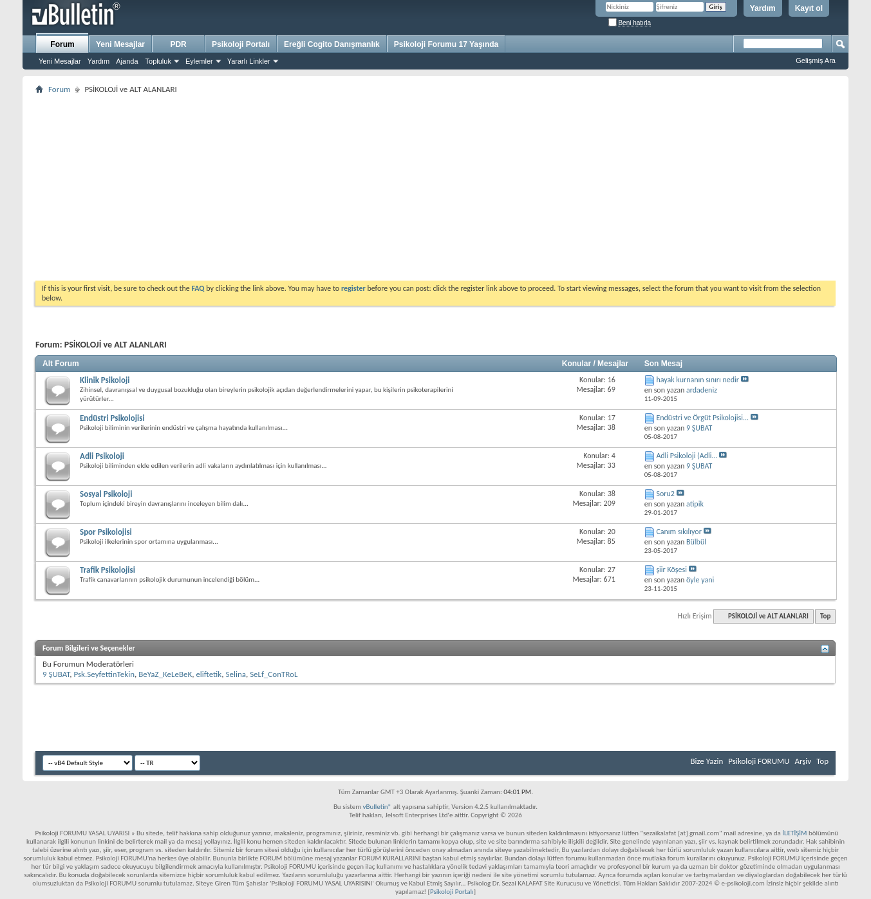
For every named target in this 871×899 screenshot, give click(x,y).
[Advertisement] (421, 187)
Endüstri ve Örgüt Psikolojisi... (702, 417)
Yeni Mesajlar (60, 61)
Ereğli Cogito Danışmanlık (332, 44)
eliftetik (208, 674)
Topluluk (158, 61)
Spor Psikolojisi (106, 532)
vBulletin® (376, 806)
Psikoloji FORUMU (758, 761)
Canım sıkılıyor (678, 531)
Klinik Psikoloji (105, 380)
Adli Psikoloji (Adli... (686, 455)
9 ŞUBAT (56, 674)
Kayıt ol (809, 8)
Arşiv (802, 761)
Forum (62, 44)
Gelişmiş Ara (816, 60)
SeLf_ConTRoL (273, 674)
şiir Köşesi (671, 569)
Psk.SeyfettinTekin (104, 674)
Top (825, 616)
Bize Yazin (706, 761)
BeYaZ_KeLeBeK (165, 674)
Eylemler (199, 61)
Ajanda (127, 61)
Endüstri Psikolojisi (112, 418)
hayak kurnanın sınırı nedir (697, 379)
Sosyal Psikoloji (106, 494)
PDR (178, 44)
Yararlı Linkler (248, 61)
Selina (235, 674)
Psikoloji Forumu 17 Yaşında (446, 44)
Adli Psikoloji (102, 456)
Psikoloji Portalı (241, 44)
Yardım (763, 8)
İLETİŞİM (794, 833)
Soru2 (665, 493)
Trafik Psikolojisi (107, 570)
